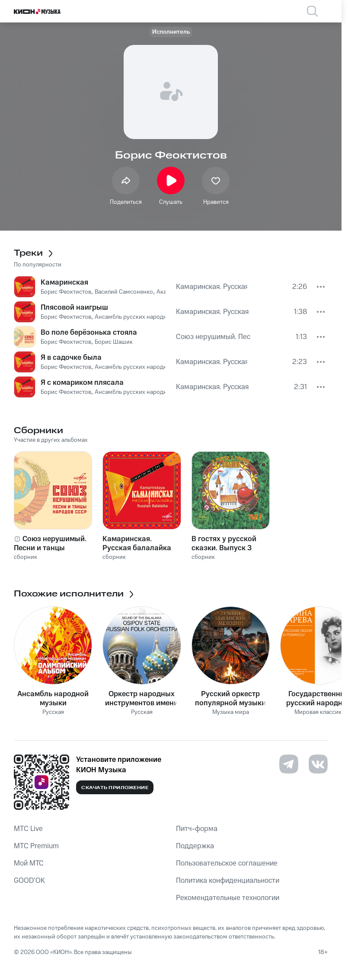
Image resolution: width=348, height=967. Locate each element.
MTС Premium (36, 846)
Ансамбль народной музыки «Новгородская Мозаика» (53, 698)
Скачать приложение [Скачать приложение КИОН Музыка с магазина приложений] (114, 788)
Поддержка (195, 846)
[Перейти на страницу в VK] (318, 764)
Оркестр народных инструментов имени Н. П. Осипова (141, 698)
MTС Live (28, 829)
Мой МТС (29, 863)
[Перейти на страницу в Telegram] (288, 764)
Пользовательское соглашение (227, 863)
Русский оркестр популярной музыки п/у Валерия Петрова (230, 698)
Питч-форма (196, 829)
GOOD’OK (29, 880)
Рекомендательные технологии (227, 898)
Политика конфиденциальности (227, 880)
